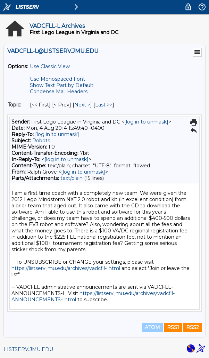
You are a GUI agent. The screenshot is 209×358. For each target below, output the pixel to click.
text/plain (71, 178)
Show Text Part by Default (61, 85)
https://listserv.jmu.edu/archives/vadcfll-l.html (65, 268)
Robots (41, 140)
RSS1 (173, 327)
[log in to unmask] (146, 122)
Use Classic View (50, 66)
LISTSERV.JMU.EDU (28, 349)
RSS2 (192, 327)
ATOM (152, 327)
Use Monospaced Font (57, 79)
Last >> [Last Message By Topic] (103, 105)
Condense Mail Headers (58, 91)
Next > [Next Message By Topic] (82, 105)
